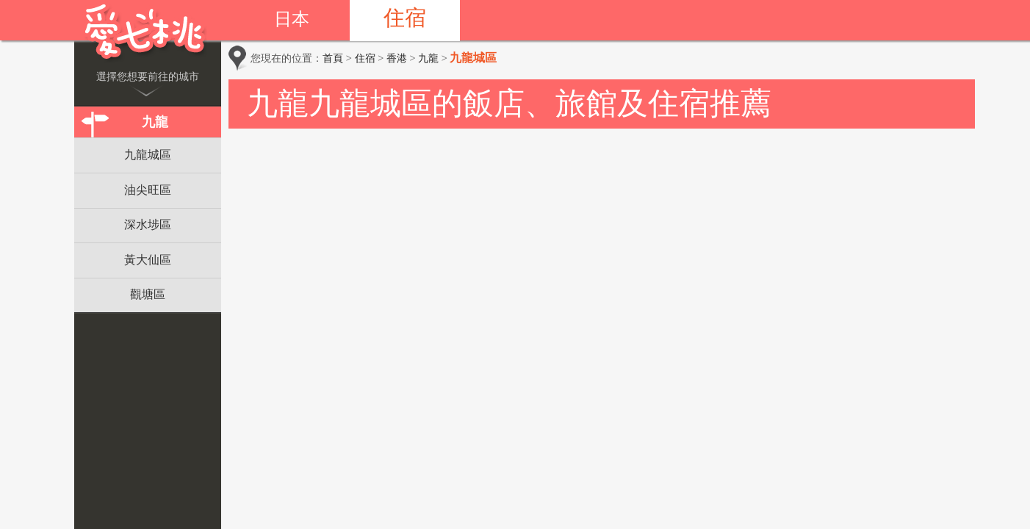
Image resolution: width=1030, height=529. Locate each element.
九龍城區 (147, 154)
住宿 (404, 17)
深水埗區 (147, 224)
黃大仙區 (147, 259)
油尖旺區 (147, 190)
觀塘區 (147, 294)
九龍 (155, 122)
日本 (291, 19)
